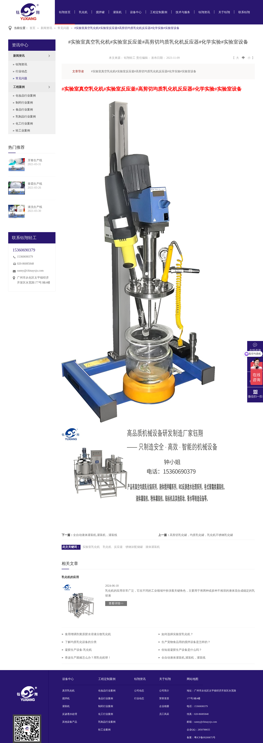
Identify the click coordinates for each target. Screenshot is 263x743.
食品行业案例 (24, 109)
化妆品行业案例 (26, 95)
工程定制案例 (158, 12)
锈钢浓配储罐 (134, 546)
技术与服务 (183, 12)
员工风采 (164, 714)
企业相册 (164, 706)
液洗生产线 (35, 207)
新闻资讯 (46, 28)
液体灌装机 (152, 546)
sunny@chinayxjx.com (30, 270)
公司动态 (139, 690)
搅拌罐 (100, 12)
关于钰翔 (224, 12)
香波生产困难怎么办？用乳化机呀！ (88, 657)
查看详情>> (116, 603)
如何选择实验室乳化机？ (177, 634)
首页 (32, 28)
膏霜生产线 (35, 183)
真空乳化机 (68, 690)
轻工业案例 (23, 130)
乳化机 (83, 12)
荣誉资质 (164, 698)
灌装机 (117, 12)
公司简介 (164, 690)
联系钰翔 (244, 12)
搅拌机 (66, 698)
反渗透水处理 (69, 714)
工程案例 (19, 87)
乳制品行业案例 (26, 116)
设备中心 (136, 12)
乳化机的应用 (70, 577)
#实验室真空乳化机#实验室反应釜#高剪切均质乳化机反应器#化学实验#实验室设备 (126, 28)
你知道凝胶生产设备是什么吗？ (181, 649)
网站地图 (192, 679)
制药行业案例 (24, 102)
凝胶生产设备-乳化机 (78, 649)
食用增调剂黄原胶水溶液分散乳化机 (88, 634)
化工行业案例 (24, 123)
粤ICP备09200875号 (204, 737)
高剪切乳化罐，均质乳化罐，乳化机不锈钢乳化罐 (201, 535)
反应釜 (118, 546)
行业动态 (21, 71)
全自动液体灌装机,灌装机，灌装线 (95, 535)
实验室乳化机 (91, 546)
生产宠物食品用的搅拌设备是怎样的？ (185, 642)
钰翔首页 (64, 12)
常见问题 (63, 28)
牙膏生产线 (35, 160)
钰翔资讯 (204, 12)
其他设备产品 (69, 721)
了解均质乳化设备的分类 (81, 642)
